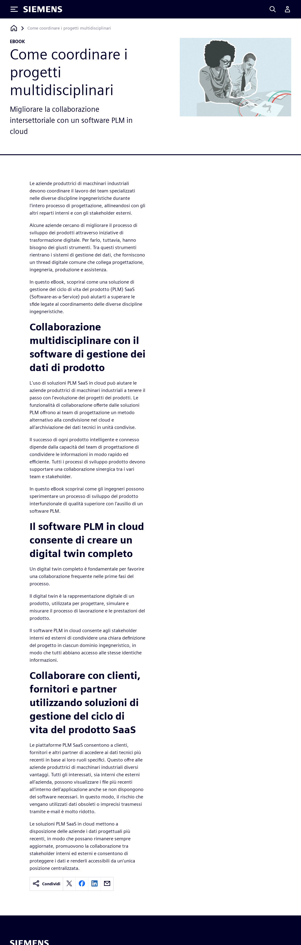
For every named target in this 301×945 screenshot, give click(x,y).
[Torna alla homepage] (14, 28)
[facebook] (82, 883)
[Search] (273, 9)
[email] (107, 883)
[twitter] (69, 883)
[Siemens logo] (42, 9)
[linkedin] (94, 883)
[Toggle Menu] (14, 9)
